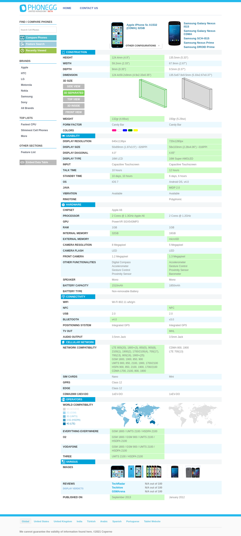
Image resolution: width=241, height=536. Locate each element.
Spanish (117, 521)
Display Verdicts (73, 488)
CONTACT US (89, 8)
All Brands (27, 108)
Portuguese (132, 521)
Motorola (26, 84)
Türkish (91, 521)
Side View (73, 86)
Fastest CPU (28, 124)
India (79, 521)
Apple (24, 67)
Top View (73, 99)
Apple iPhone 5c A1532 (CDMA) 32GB (142, 26)
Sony (24, 102)
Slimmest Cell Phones (34, 130)
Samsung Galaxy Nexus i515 (199, 25)
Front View (74, 112)
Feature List (28, 152)
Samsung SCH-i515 (196, 38)
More (24, 136)
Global (25, 521)
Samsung (27, 96)
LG (23, 79)
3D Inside (73, 105)
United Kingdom (63, 521)
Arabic (103, 521)
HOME (67, 8)
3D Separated (73, 92)
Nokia (24, 90)
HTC (23, 73)
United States (41, 521)
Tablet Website (152, 521)
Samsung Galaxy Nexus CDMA (199, 32)
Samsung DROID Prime (199, 47)
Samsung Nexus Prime (199, 42)
